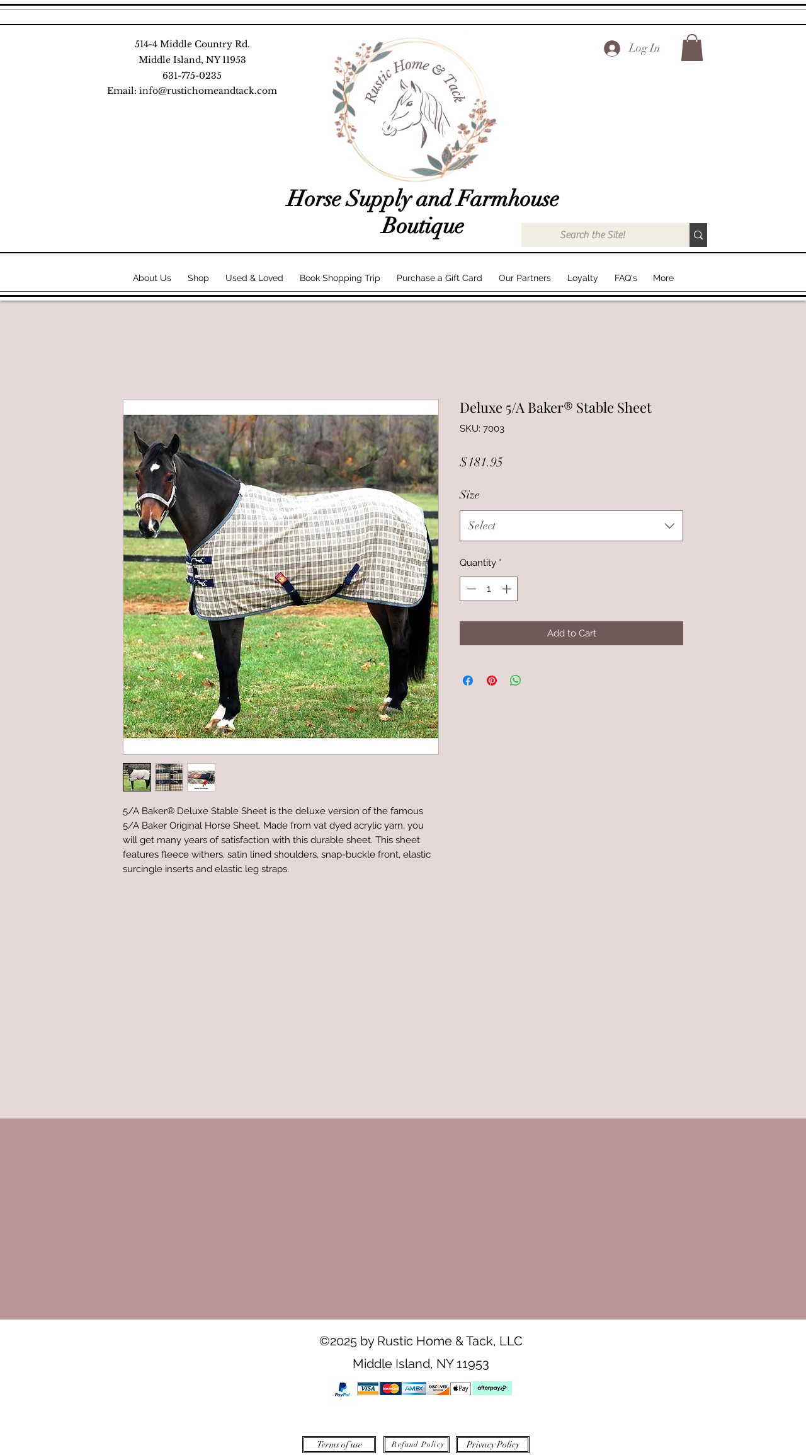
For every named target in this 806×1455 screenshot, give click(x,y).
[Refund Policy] (416, 1444)
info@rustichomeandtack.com (208, 90)
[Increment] (507, 589)
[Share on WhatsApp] (515, 680)
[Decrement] (470, 589)
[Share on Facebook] (467, 680)
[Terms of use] (339, 1444)
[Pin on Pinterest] (491, 680)
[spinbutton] (489, 589)
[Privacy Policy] (493, 1444)
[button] (692, 47)
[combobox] (571, 526)
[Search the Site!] (592, 235)
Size (470, 495)
